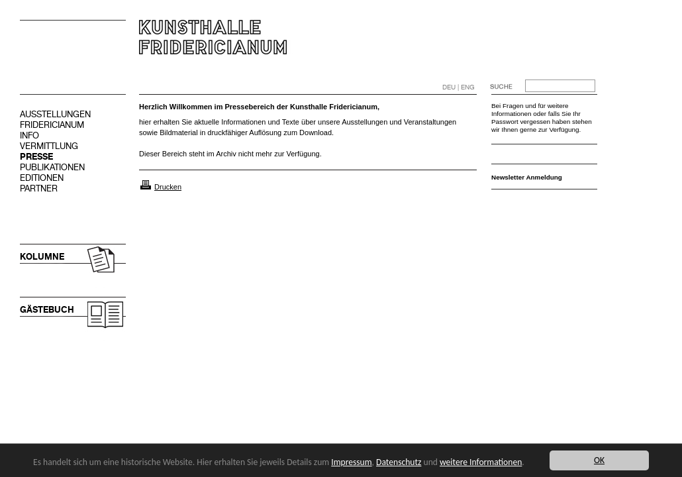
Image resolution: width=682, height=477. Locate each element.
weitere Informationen (481, 462)
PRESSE (36, 157)
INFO (29, 135)
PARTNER (39, 188)
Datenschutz (398, 462)
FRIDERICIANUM (52, 125)
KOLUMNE (42, 257)
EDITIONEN (42, 178)
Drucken (167, 187)
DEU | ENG (458, 87)
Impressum (351, 462)
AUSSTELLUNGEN (55, 114)
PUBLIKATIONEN (52, 167)
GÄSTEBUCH (47, 310)
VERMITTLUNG (49, 146)
